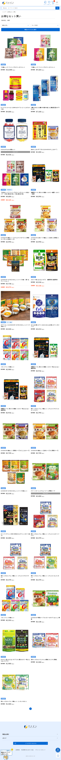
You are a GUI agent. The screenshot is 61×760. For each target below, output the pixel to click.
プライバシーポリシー (40, 749)
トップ (4, 11)
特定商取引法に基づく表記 (27, 749)
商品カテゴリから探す (30, 29)
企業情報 (18, 749)
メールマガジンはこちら (30, 743)
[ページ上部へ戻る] (58, 755)
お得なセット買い (11, 11)
